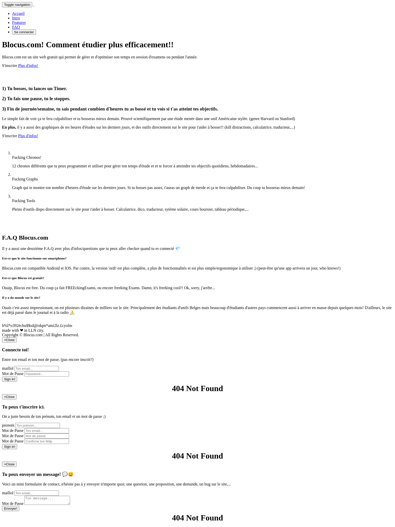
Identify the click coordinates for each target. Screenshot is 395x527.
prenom (8, 425)
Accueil (18, 13)
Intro (16, 18)
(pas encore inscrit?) (77, 359)
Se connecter (24, 32)
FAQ (16, 27)
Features (19, 22)
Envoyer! (10, 510)
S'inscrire (9, 65)
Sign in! (9, 379)
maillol (7, 368)
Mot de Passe (12, 373)
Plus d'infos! (28, 65)
